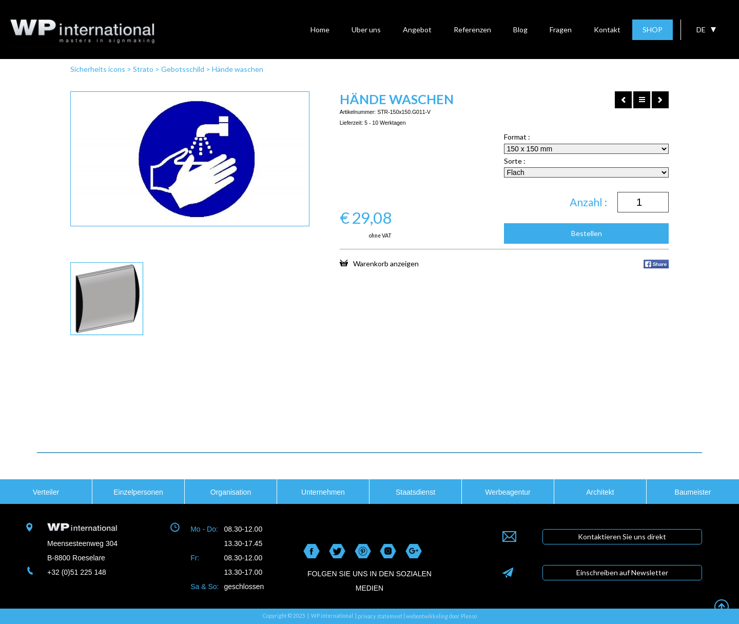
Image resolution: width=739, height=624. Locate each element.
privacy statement (380, 616)
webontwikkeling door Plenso (441, 616)
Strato (143, 69)
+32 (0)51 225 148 (76, 572)
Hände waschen (237, 69)
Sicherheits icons (97, 69)
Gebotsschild (182, 69)
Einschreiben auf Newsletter (622, 572)
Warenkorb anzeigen (379, 263)
